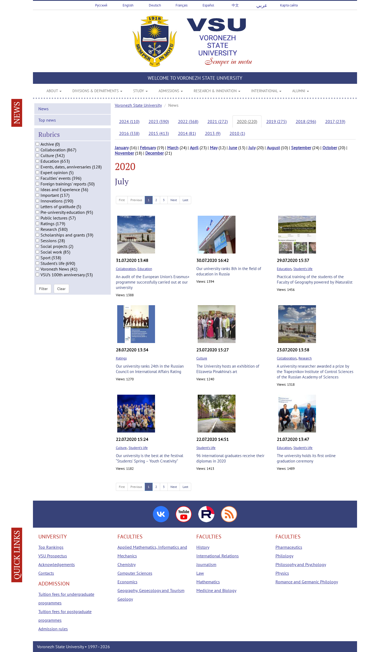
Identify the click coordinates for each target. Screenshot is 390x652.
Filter (43, 292)
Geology (125, 599)
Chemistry (126, 564)
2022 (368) (188, 121)
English (128, 5)
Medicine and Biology (216, 590)
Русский (101, 5)
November (124, 153)
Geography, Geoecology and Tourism (150, 590)
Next (173, 200)
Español (208, 5)
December (154, 153)
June (233, 147)
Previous (136, 200)
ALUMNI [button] (300, 90)
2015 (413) (159, 133)
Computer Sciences (134, 573)
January (122, 147)
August (273, 147)
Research (305, 358)
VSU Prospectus (52, 555)
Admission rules (53, 628)
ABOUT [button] (54, 90)
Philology (284, 555)
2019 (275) (276, 121)
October (329, 147)
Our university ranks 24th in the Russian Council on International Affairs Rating (150, 369)
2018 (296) (306, 121)
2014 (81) (187, 133)
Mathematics (208, 581)
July (251, 147)
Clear (61, 292)
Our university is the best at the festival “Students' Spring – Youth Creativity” (149, 458)
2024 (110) (129, 121)
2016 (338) (129, 133)
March (173, 147)
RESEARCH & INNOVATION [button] (217, 90)
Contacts (46, 573)
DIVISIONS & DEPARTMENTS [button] (97, 90)
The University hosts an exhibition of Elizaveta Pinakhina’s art (227, 369)
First (122, 200)
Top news (47, 124)
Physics (282, 573)
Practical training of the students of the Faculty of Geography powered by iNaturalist (314, 279)
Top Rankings (50, 547)
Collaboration (126, 269)
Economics (127, 581)
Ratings (121, 358)
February (148, 147)
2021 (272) (217, 121)
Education (144, 269)
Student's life (302, 269)
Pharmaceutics (288, 547)
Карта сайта (289, 5)
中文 (235, 5)
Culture (201, 358)
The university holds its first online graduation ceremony (306, 458)
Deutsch (155, 5)
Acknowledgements (56, 564)
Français (181, 5)
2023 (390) (159, 121)
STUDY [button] (140, 90)
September (301, 147)
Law (200, 573)
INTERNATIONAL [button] (266, 90)
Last (185, 200)
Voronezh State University (138, 105)
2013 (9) (212, 133)
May (213, 147)
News (43, 112)
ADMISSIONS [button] (171, 90)
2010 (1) (237, 133)
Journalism (206, 564)
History (202, 547)
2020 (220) (247, 121)
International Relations (217, 555)
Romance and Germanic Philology (306, 581)
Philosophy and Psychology (300, 564)
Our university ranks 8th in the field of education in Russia (228, 271)
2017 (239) (335, 121)
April (194, 147)
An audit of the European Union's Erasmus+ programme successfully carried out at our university (153, 282)
